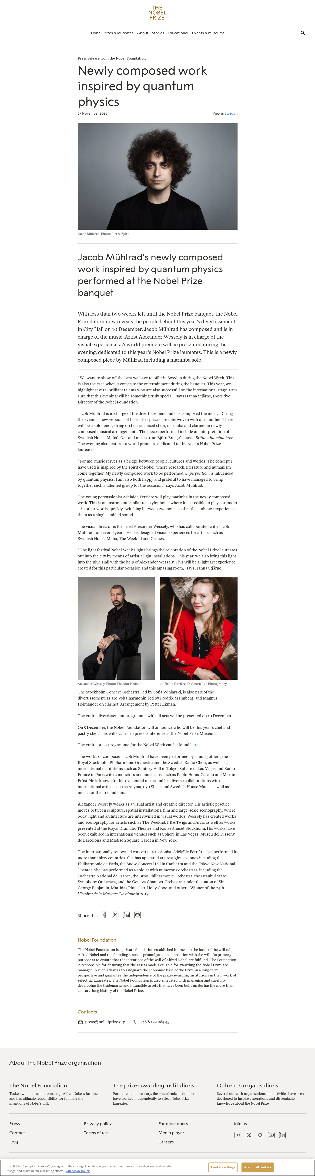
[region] (157, 1167)
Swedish (231, 114)
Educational (178, 33)
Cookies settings (223, 1167)
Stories (158, 33)
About (142, 33)
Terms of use (96, 1132)
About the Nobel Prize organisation (55, 1062)
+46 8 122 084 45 (154, 1021)
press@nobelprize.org (105, 1021)
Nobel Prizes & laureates (112, 33)
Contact (17, 1132)
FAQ (13, 1142)
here (194, 745)
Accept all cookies (257, 1167)
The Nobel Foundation (38, 1085)
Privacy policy (98, 1123)
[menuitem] (112, 33)
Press (14, 1123)
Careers (166, 1142)
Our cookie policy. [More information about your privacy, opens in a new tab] (78, 1171)
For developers (173, 1123)
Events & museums (208, 33)
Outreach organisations (247, 1085)
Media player (171, 1132)
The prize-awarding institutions (153, 1085)
